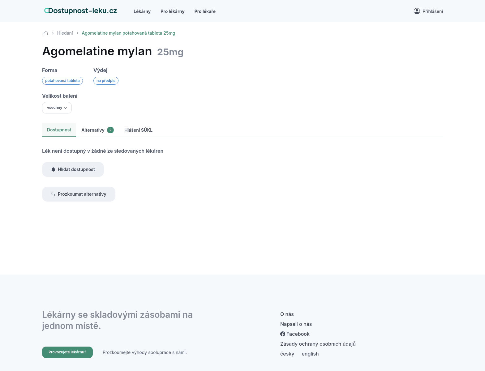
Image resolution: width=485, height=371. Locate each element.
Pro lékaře (205, 11)
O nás (287, 314)
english (310, 354)
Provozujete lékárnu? (67, 352)
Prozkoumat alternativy (78, 194)
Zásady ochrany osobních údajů (318, 344)
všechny (54, 107)
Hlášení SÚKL (138, 130)
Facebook (295, 334)
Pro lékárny (172, 11)
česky (287, 354)
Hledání (65, 33)
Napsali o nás (296, 324)
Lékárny (142, 11)
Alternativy (97, 130)
